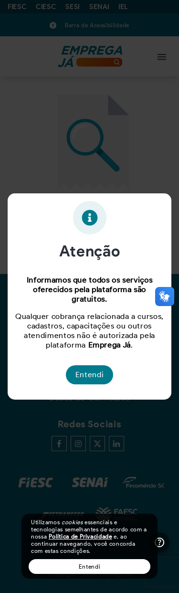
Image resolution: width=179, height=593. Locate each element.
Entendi (89, 566)
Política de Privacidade (80, 536)
